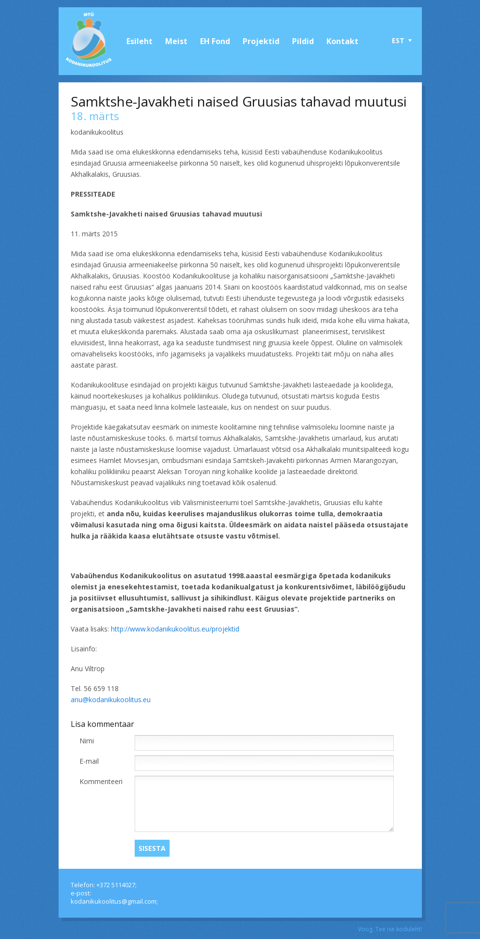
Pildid (303, 41)
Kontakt (342, 41)
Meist (176, 41)
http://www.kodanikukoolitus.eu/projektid (175, 628)
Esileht (139, 41)
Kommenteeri (101, 781)
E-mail (89, 761)
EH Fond (215, 41)
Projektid (261, 41)
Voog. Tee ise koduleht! (390, 929)
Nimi (86, 740)
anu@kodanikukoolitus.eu (111, 699)
